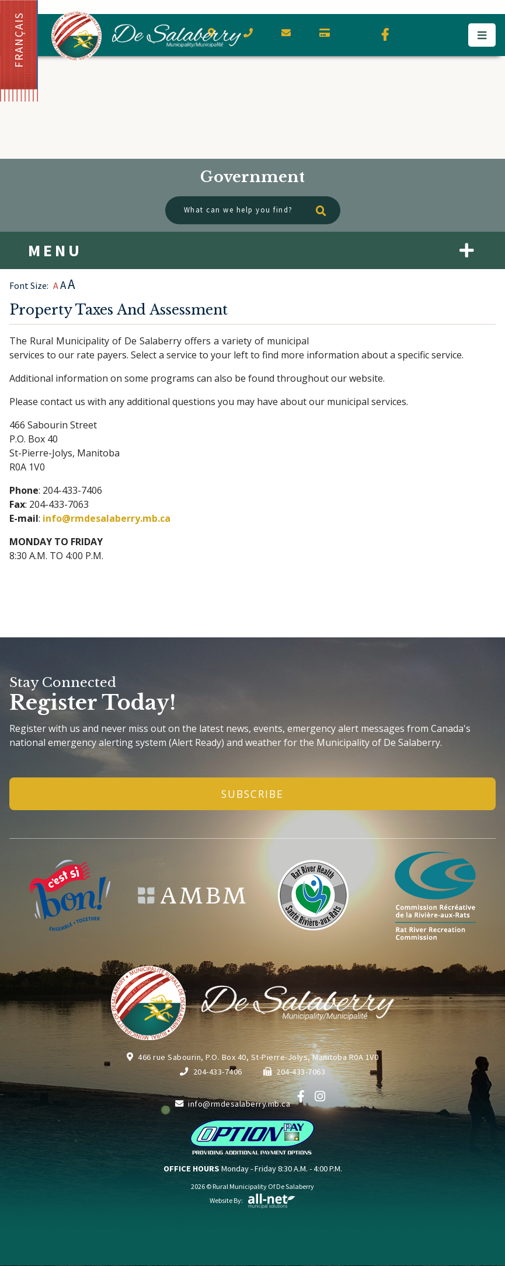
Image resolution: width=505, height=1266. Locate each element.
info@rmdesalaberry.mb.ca (106, 518)
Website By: (253, 1200)
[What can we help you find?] (252, 210)
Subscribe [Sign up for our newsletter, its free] (252, 794)
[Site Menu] (252, 250)
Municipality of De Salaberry (146, 36)
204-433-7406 (211, 1071)
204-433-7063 (294, 1071)
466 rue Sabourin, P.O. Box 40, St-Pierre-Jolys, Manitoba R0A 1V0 (253, 1057)
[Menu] (482, 35)
